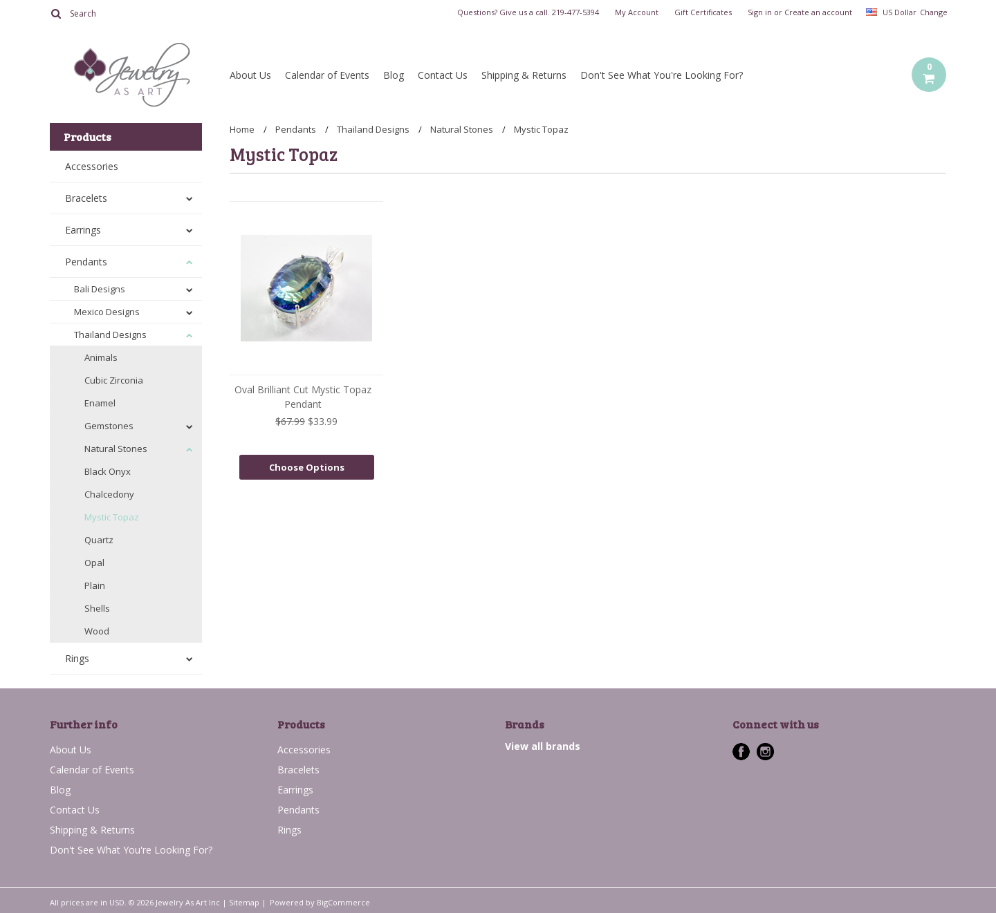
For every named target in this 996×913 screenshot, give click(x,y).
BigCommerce (343, 902)
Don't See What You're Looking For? (661, 75)
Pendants (86, 261)
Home (242, 129)
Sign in (760, 12)
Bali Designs (99, 289)
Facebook (741, 751)
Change (933, 12)
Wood (96, 631)
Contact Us (443, 75)
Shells (97, 608)
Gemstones (108, 426)
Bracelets (86, 198)
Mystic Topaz (111, 517)
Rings (77, 658)
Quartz (98, 540)
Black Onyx (107, 471)
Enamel (100, 403)
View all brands (542, 746)
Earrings (83, 229)
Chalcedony (109, 494)
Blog (393, 75)
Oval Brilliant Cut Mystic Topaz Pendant (302, 397)
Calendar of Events (327, 75)
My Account (636, 12)
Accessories (91, 166)
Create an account (818, 12)
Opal (94, 562)
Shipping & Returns (523, 75)
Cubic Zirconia (113, 380)
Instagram (765, 751)
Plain (94, 585)
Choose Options (306, 467)
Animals (101, 357)
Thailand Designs (110, 334)
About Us (250, 75)
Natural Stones (115, 448)
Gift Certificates (703, 12)
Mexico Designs (107, 311)
